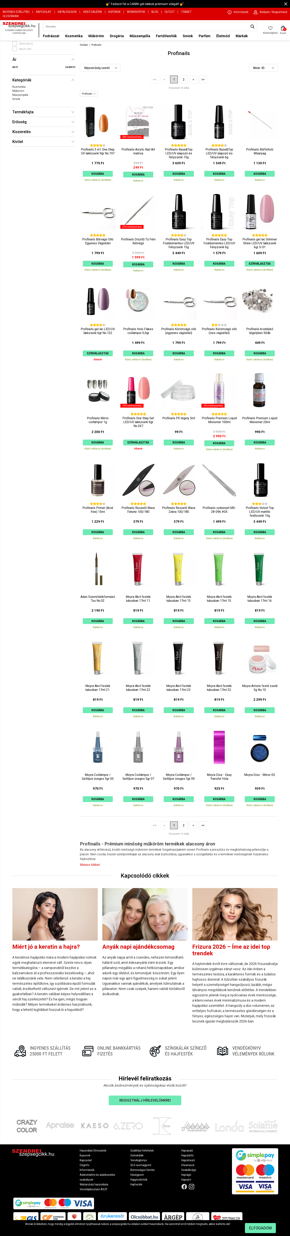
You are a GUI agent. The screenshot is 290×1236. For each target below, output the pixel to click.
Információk (87, 1169)
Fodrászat (51, 36)
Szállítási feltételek (142, 1150)
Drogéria (117, 36)
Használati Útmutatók (93, 1150)
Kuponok (114, 11)
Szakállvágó (188, 1169)
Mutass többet (90, 865)
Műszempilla (140, 36)
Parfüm (204, 36)
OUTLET (170, 11)
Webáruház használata (94, 1184)
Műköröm (96, 36)
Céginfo (84, 1165)
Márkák (242, 36)
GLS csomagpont (140, 1165)
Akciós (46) (25, 49)
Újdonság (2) (26, 43)
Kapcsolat (43, 11)
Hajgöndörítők (138, 1179)
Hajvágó (186, 1174)
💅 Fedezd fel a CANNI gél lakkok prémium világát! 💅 (145, 4)
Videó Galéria (92, 11)
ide (228, 1224)
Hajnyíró (186, 1179)
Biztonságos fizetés (142, 1169)
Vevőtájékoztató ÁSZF (93, 1189)
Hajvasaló (187, 1150)
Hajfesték (136, 1184)
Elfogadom (260, 1228)
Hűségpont (137, 1174)
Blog (154, 11)
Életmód (223, 36)
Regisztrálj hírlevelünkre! (145, 1100)
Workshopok (136, 11)
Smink (188, 36)
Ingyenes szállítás (16, 11)
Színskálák (137, 1155)
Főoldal (84, 45)
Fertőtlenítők (166, 36)
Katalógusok (67, 11)
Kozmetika (74, 36)
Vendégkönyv (138, 1160)
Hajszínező (188, 1160)
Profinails (96, 45)
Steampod (187, 1165)
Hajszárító (187, 1155)
